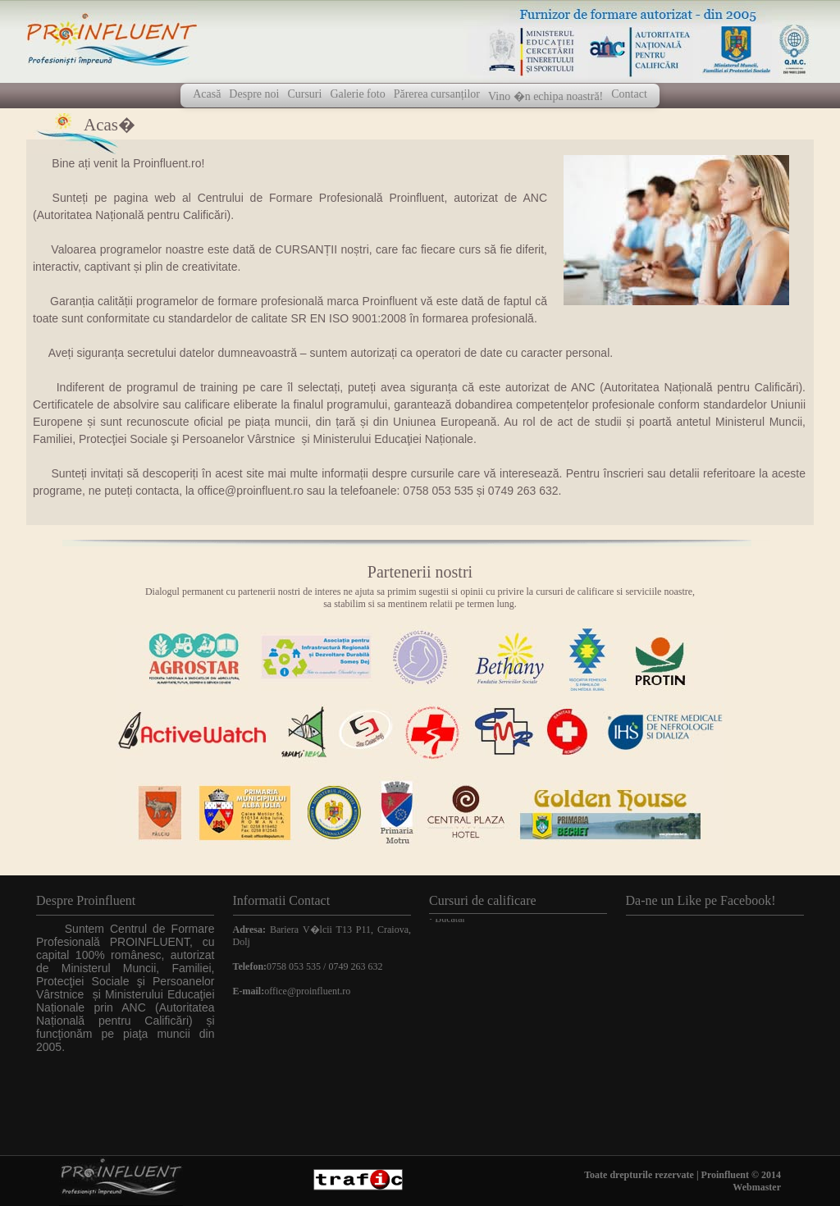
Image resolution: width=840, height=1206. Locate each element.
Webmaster (757, 1187)
